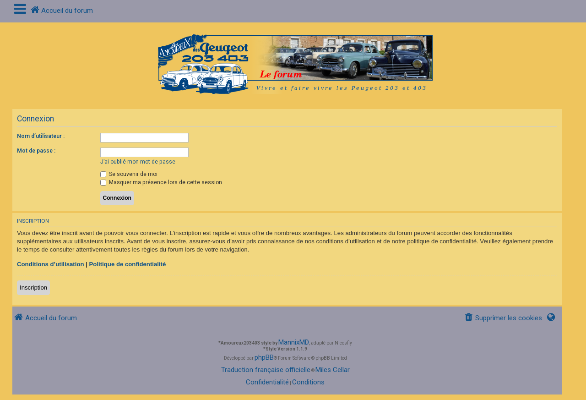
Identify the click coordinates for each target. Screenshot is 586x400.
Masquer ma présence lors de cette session (161, 182)
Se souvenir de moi (128, 174)
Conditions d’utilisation (50, 264)
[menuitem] (503, 318)
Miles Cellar (332, 370)
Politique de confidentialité (127, 264)
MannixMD (293, 342)
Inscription (33, 287)
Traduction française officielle (265, 370)
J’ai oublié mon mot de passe (137, 162)
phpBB (264, 357)
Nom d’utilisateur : (41, 136)
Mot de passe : (36, 151)
